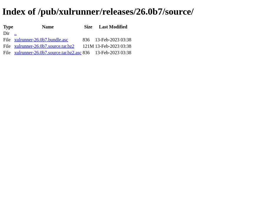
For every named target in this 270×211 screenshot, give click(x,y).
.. (15, 33)
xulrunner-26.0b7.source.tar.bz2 (44, 46)
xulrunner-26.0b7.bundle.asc (41, 39)
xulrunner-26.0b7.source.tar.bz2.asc (47, 52)
